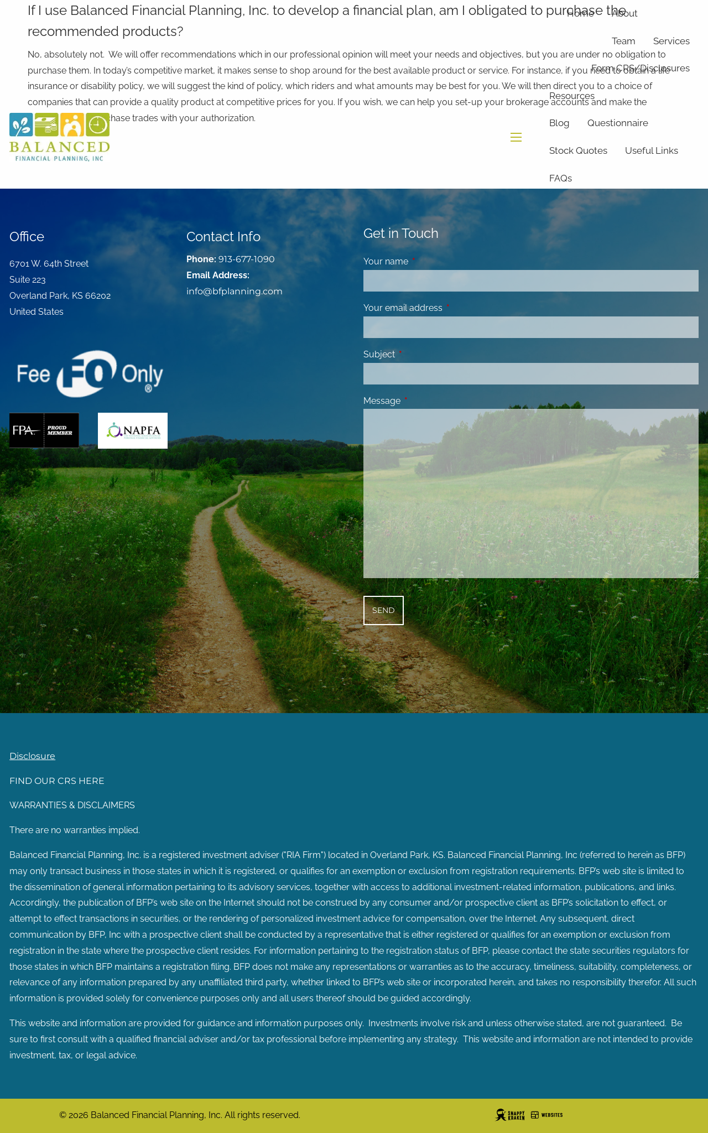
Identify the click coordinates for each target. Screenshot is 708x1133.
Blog (559, 122)
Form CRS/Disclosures (640, 68)
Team (624, 40)
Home (580, 13)
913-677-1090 (246, 259)
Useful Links (651, 150)
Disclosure (32, 756)
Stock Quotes (578, 150)
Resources (572, 95)
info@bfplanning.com (234, 291)
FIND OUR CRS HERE (57, 781)
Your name (428, 261)
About (625, 13)
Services (671, 40)
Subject (421, 354)
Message (424, 401)
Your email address (445, 308)
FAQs (560, 178)
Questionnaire (617, 122)
